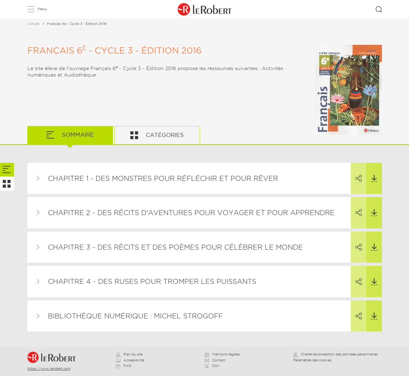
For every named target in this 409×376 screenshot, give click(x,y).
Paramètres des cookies (312, 360)
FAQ (123, 366)
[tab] (7, 170)
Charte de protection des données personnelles (335, 354)
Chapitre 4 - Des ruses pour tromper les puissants (152, 281)
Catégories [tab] (164, 135)
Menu (42, 9)
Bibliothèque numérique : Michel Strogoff (135, 316)
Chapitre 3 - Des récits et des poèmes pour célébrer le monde (175, 247)
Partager (356, 172)
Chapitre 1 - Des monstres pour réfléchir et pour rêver (163, 178)
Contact (215, 360)
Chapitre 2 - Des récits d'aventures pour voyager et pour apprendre (191, 212)
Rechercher (379, 9)
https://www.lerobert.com (49, 368)
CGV (212, 366)
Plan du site (129, 354)
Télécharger (371, 172)
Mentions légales (222, 354)
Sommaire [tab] (77, 135)
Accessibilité (130, 360)
